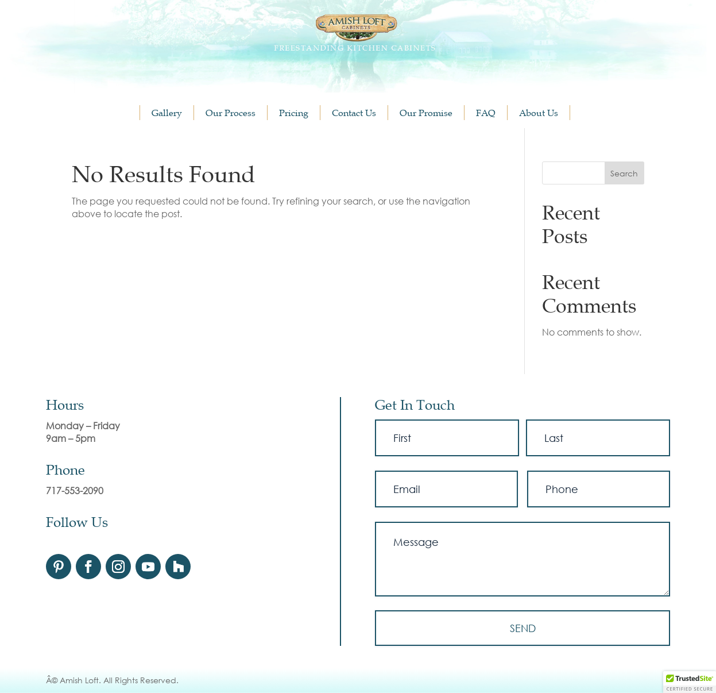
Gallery (167, 112)
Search (624, 173)
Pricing (293, 112)
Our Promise (426, 112)
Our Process (231, 112)
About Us (538, 112)
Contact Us (354, 112)
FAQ (486, 112)
